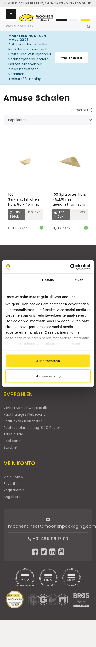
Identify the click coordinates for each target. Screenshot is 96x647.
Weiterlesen (71, 58)
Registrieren (14, 490)
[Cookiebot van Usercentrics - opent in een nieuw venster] (70, 267)
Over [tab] (79, 280)
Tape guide (13, 434)
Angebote (12, 496)
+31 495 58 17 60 (48, 539)
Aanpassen (48, 376)
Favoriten (12, 483)
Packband (12, 440)
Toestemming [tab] (17, 280)
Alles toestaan (48, 361)
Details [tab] (48, 280)
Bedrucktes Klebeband (23, 421)
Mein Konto (13, 477)
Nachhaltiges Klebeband (25, 414)
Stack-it (11, 447)
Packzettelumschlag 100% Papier (32, 427)
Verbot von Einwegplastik (25, 407)
